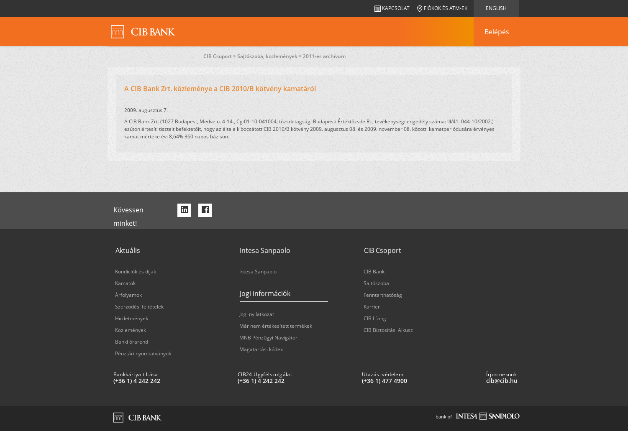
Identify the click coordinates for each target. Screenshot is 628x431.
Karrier (372, 306)
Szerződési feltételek (139, 306)
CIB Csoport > (220, 56)
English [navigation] (496, 8)
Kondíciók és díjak (135, 271)
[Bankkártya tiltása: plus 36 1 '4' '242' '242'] (172, 380)
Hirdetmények (131, 318)
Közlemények (130, 330)
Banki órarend (131, 341)
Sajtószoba (376, 283)
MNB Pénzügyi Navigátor (268, 337)
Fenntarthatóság (383, 294)
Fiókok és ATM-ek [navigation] (442, 8)
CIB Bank (374, 271)
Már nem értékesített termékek (275, 325)
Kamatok (125, 283)
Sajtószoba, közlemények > (270, 56)
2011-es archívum (324, 56)
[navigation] (497, 31)
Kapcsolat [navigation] (392, 8)
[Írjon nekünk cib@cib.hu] (545, 380)
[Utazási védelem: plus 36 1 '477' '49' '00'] (420, 380)
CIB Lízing (375, 318)
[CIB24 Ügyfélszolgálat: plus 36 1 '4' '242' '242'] (296, 380)
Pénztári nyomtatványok (143, 353)
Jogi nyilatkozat (256, 314)
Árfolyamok (128, 294)
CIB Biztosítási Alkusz (388, 330)
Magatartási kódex (261, 349)
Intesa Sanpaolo (258, 271)
